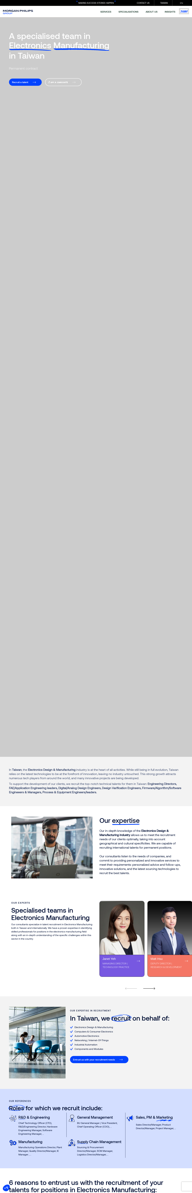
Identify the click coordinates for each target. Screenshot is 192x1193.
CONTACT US (143, 3)
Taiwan (164, 3)
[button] (6, 1188)
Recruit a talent (20, 82)
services (105, 11)
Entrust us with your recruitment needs (94, 1059)
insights (170, 11)
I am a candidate (58, 82)
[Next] (147, 984)
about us (152, 11)
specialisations (128, 11)
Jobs (184, 11)
